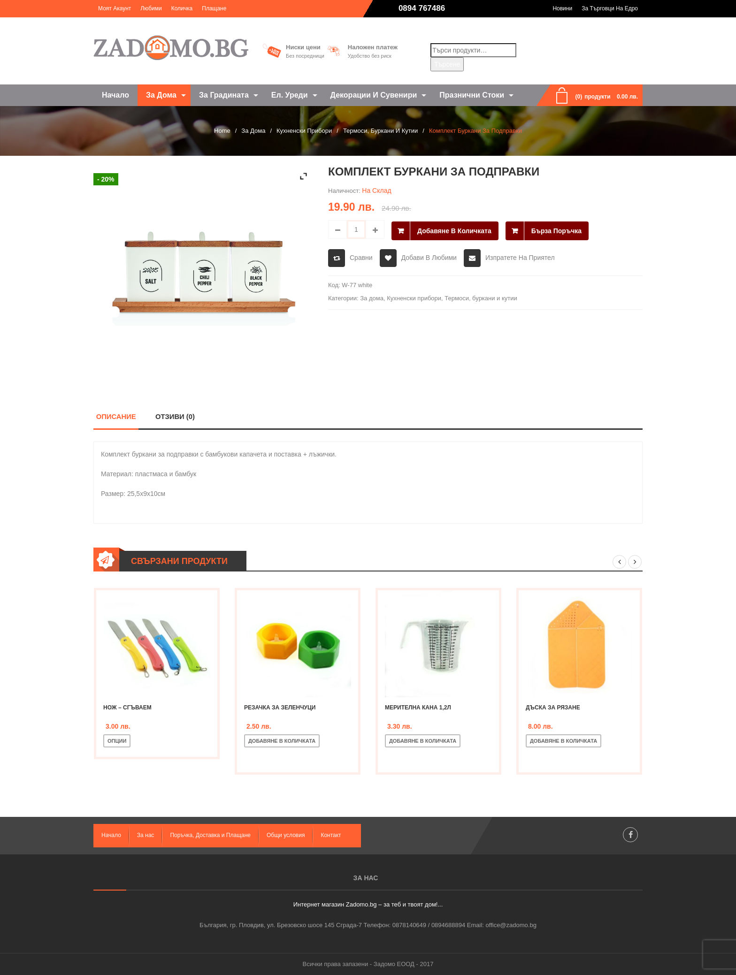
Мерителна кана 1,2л (418, 707)
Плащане (214, 8)
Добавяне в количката (454, 229)
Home (222, 130)
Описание (116, 416)
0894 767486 (422, 8)
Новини (562, 8)
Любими (150, 8)
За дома (253, 130)
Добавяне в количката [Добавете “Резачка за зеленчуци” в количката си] (281, 741)
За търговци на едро (610, 8)
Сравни (361, 256)
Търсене (447, 64)
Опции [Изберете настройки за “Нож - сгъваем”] (116, 741)
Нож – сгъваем (127, 707)
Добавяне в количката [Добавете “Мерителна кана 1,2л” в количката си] (422, 741)
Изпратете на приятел (520, 256)
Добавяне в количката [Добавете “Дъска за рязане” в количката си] (563, 741)
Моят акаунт (114, 8)
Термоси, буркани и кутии (380, 130)
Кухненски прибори (304, 130)
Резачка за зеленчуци (279, 707)
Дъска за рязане (553, 707)
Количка (182, 8)
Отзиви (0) (175, 416)
